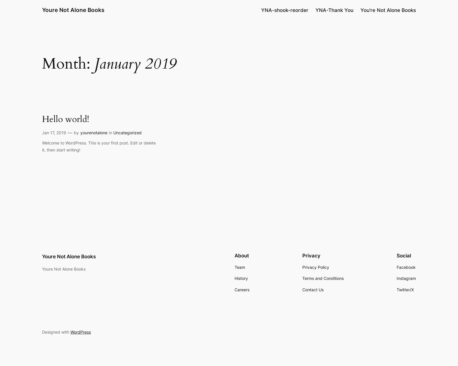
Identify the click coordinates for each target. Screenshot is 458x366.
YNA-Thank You (334, 10)
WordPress (80, 332)
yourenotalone (93, 132)
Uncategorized (127, 132)
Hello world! (65, 119)
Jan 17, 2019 (54, 132)
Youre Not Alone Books (73, 9)
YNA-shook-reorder (284, 10)
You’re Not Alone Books (388, 10)
